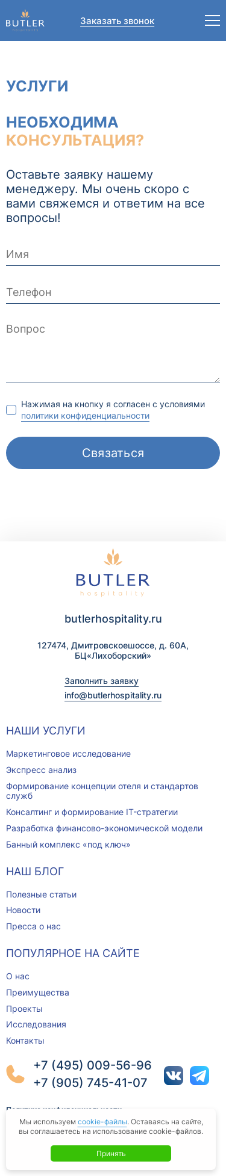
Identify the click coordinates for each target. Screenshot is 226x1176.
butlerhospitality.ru (113, 618)
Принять (111, 1153)
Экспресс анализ (41, 770)
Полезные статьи (41, 894)
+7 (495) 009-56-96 (92, 1065)
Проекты (24, 1008)
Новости (23, 910)
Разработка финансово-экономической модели (104, 828)
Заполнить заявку (101, 681)
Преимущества (37, 992)
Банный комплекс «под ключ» (68, 844)
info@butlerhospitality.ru (113, 695)
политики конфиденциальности (85, 415)
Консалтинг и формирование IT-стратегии (92, 812)
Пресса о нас (33, 926)
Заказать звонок (117, 20)
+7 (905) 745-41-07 (90, 1083)
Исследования (36, 1024)
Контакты (25, 1040)
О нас (18, 976)
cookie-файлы (102, 1121)
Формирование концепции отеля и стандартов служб (102, 791)
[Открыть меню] (212, 20)
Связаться (113, 453)
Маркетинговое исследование (68, 753)
